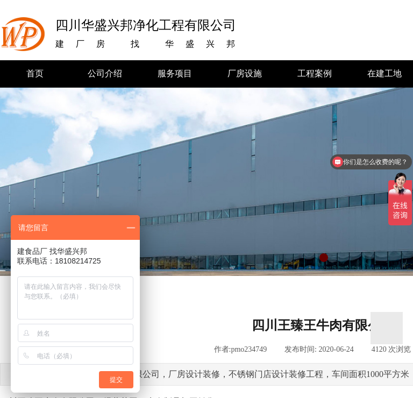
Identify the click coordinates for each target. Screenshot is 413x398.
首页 (35, 73)
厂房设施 (244, 73)
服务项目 (175, 73)
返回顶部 (387, 328)
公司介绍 (105, 73)
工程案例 (314, 73)
